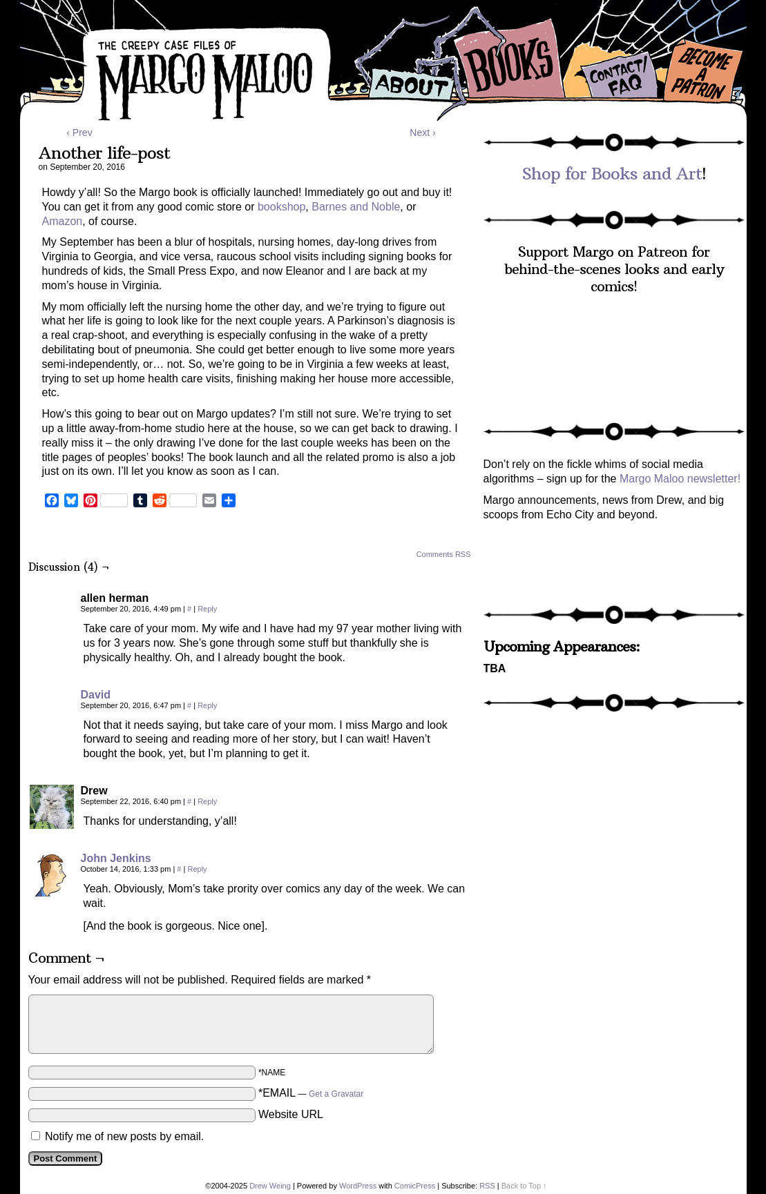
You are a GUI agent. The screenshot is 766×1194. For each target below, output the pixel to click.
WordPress (357, 1186)
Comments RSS (443, 554)
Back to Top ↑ (524, 1186)
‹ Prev (79, 132)
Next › (422, 132)
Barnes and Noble (356, 207)
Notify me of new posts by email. (124, 1136)
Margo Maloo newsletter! (680, 479)
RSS (487, 1186)
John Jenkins (116, 858)
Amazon (62, 221)
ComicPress (414, 1186)
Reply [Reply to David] (207, 705)
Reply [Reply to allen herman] (207, 609)
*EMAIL (310, 1093)
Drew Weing (270, 1186)
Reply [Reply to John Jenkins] (197, 869)
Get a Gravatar (336, 1094)
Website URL (290, 1114)
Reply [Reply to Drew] (207, 801)
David (96, 695)
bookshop (281, 207)
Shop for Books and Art (612, 173)
